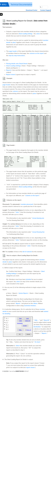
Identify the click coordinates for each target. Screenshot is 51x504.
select (38, 33)
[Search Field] (45, 7)
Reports (8, 70)
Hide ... (37, 320)
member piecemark (27, 204)
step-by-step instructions (17, 55)
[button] (40, 7)
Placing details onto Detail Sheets (17, 63)
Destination (37, 326)
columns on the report (36, 53)
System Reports (23, 293)
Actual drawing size (38, 218)
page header (13, 51)
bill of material (27, 251)
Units (17, 212)
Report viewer (10, 74)
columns (15, 91)
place (14, 42)
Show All (46, 320)
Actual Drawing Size (38, 232)
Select (18, 345)
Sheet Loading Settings (25, 33)
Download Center (31, 10)
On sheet (37, 342)
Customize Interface (30, 305)
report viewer (30, 367)
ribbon (35, 303)
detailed (28, 279)
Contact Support (45, 10)
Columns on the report (32, 195)
